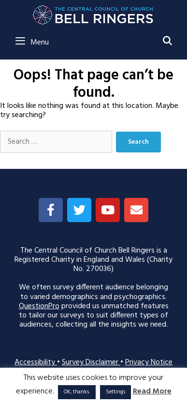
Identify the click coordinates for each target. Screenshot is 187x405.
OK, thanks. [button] (77, 392)
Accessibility (35, 362)
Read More (152, 391)
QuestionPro (39, 306)
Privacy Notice (149, 362)
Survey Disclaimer (91, 362)
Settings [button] (115, 392)
